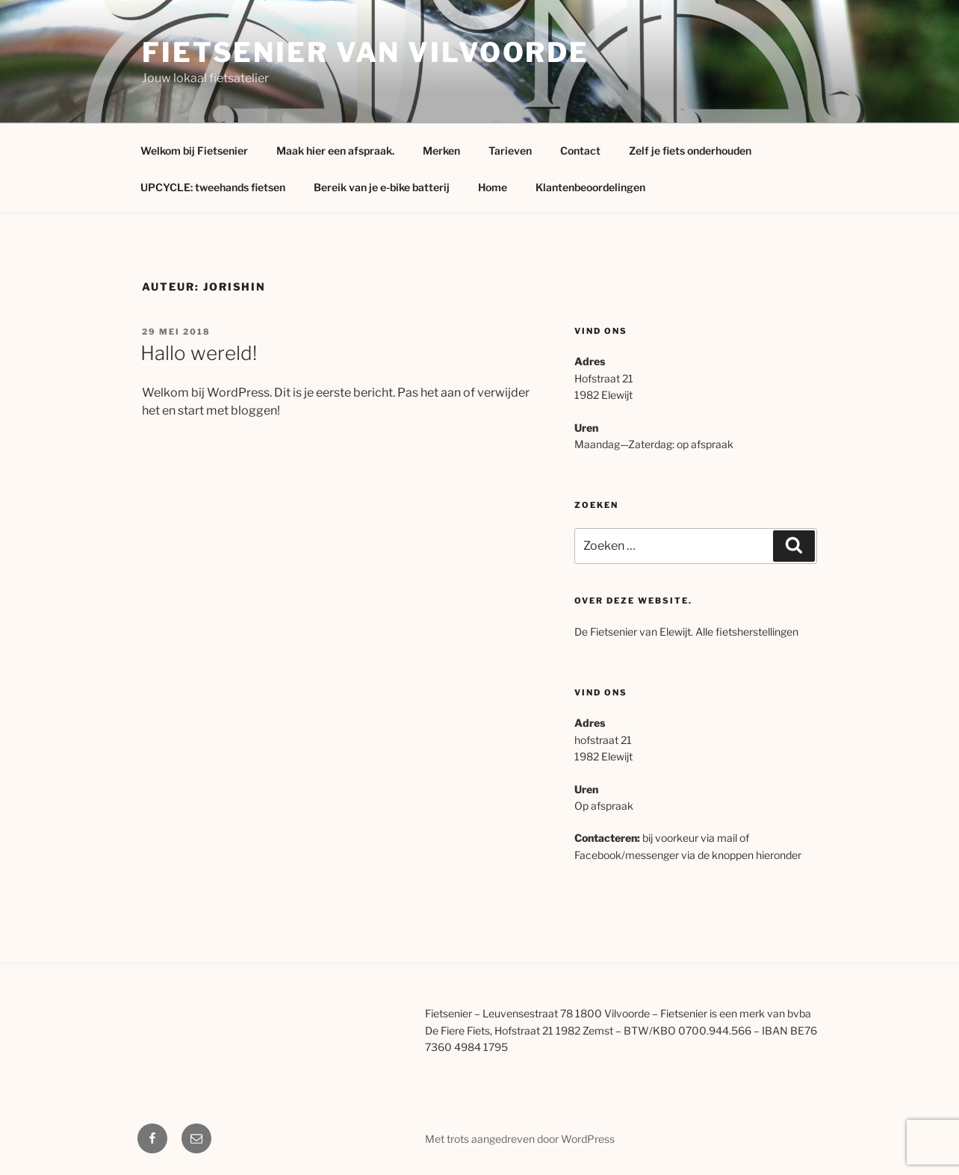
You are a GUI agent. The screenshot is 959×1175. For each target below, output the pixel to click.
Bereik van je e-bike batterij (382, 187)
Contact (580, 150)
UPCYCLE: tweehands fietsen (212, 187)
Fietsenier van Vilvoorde (365, 52)
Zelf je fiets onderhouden (690, 150)
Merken (441, 150)
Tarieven (510, 150)
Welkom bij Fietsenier (194, 150)
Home (492, 187)
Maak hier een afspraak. (335, 150)
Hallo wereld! (198, 353)
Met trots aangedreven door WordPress (520, 1138)
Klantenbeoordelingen (590, 187)
